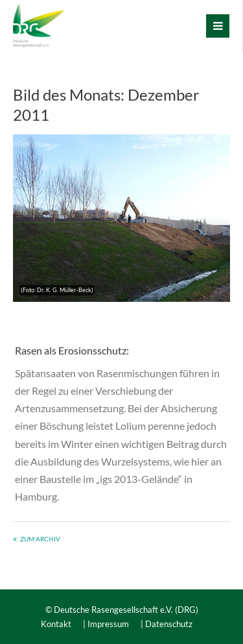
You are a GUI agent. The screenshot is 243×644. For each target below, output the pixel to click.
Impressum (108, 624)
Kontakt (56, 624)
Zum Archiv (40, 539)
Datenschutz (168, 624)
